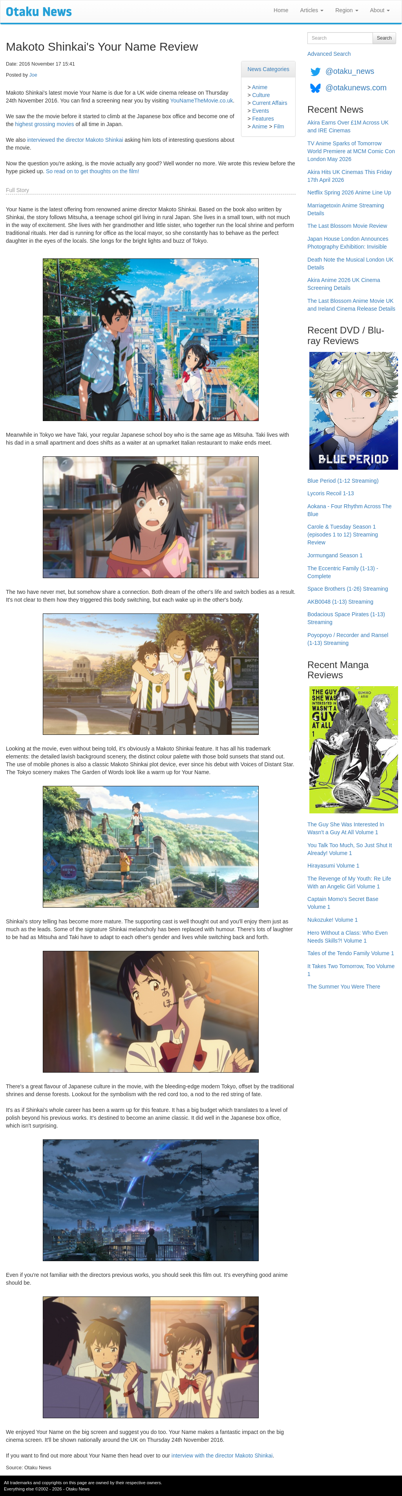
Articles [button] (311, 10)
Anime (260, 87)
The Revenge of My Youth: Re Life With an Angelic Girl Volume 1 (349, 882)
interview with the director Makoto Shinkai (222, 1455)
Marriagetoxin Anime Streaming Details (345, 209)
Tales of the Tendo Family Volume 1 (350, 953)
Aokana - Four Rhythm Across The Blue (349, 510)
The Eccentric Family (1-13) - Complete (342, 572)
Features (263, 118)
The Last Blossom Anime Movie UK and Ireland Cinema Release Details (351, 305)
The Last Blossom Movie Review (347, 226)
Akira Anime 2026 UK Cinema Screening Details (343, 284)
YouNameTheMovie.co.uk (201, 100)
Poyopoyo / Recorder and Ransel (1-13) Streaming (347, 639)
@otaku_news (349, 71)
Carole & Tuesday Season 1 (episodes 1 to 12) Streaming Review (342, 535)
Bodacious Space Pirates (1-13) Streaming (346, 618)
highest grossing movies (44, 124)
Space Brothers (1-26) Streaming (347, 589)
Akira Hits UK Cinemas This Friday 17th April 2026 (349, 176)
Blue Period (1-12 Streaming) (342, 481)
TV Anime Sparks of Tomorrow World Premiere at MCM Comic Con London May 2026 (351, 151)
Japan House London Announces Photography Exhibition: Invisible (347, 243)
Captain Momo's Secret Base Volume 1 (342, 903)
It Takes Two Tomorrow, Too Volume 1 (351, 970)
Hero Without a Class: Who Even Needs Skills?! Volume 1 (347, 937)
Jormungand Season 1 (335, 555)
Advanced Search (329, 54)
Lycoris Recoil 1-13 (330, 493)
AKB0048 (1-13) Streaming (340, 602)
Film (279, 126)
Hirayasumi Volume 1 (333, 865)
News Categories (268, 69)
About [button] (380, 10)
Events (260, 111)
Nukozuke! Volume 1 (332, 920)
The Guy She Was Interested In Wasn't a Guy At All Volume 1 (345, 828)
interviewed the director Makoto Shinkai (75, 140)
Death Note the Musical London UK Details (350, 263)
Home (281, 10)
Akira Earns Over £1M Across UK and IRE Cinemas (348, 126)
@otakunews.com (356, 87)
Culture (261, 95)
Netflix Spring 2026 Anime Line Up (349, 192)
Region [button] (346, 10)
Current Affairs (269, 103)
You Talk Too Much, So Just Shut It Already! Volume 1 (349, 849)
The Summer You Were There (343, 986)
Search (384, 38)
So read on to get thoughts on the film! (92, 171)
